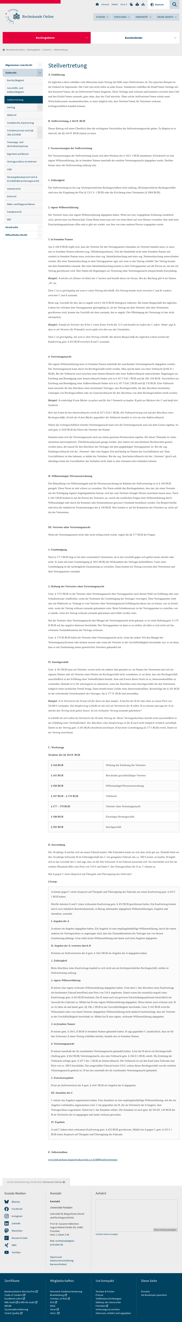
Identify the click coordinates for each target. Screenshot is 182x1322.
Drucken (145, 1291)
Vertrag (11, 107)
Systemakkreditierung (16, 1309)
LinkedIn (16, 1223)
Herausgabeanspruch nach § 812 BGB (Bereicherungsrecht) (23, 178)
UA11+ (53, 1313)
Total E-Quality (12, 1313)
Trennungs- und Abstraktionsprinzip (17, 144)
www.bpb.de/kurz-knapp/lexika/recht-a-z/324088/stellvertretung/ (83, 1159)
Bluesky (16, 1201)
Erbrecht (12, 196)
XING (14, 1245)
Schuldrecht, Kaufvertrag (20, 122)
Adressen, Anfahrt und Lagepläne (113, 1313)
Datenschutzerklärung (62, 1260)
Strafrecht (11, 227)
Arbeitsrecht (14, 188)
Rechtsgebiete (33, 49)
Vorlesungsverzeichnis (108, 1309)
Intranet (105, 4)
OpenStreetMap (161, 1230)
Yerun (53, 1309)
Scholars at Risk (58, 1298)
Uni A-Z (123, 4)
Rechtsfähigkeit (15, 80)
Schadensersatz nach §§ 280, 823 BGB (20, 132)
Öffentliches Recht (16, 235)
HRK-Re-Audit (27, 1302)
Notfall (115, 4)
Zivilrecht (47, 49)
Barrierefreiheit (58, 1264)
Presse (100, 1295)
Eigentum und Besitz (18, 153)
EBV (9, 219)
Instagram (17, 1216)
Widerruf (11, 115)
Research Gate (20, 1238)
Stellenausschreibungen (108, 1298)
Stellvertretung (61, 49)
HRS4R (7, 1305)
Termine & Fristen (105, 1291)
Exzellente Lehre (13, 1298)
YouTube (16, 1252)
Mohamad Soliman (52, 1182)
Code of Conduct (13, 1295)
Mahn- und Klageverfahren (21, 204)
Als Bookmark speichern (154, 1295)
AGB (9, 169)
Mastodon (17, 1230)
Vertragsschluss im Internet (21, 161)
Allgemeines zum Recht (18, 65)
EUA (52, 1302)
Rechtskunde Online (38, 16)
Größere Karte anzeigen (107, 1234)
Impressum (56, 1257)
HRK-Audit (9, 1302)
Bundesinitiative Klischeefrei (19, 1291)
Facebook (17, 1208)
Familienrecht (14, 211)
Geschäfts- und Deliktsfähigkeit (15, 89)
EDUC (53, 1305)
